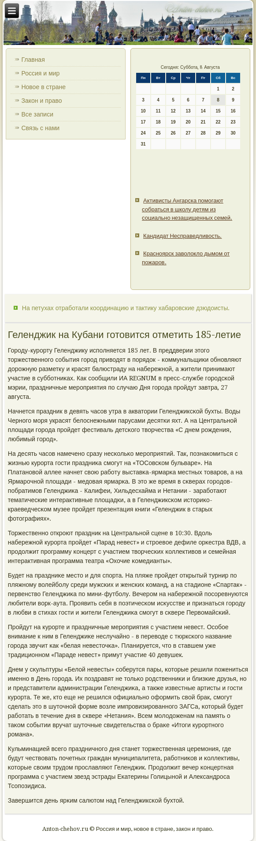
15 (218, 111)
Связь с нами (40, 127)
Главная (33, 59)
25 (158, 133)
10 (143, 111)
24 (143, 133)
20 (188, 122)
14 (203, 111)
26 (173, 133)
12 (173, 111)
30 (233, 133)
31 (143, 144)
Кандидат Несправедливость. (182, 236)
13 (188, 111)
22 (218, 122)
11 (158, 111)
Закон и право (41, 100)
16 (233, 111)
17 (143, 122)
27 (188, 133)
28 (203, 133)
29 (218, 133)
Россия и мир (40, 73)
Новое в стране (43, 86)
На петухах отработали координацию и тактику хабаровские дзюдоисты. (126, 308)
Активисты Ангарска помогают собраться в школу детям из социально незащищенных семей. (187, 209)
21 (203, 122)
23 (233, 122)
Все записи (37, 114)
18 (158, 122)
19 (173, 122)
